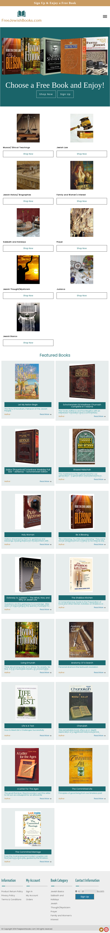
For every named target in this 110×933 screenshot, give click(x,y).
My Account (32, 895)
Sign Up (65, 94)
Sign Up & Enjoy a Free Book (55, 3)
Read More (44, 414)
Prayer (54, 911)
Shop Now (46, 94)
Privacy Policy (8, 895)
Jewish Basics (57, 891)
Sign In (29, 891)
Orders (29, 899)
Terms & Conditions (11, 899)
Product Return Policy (12, 891)
